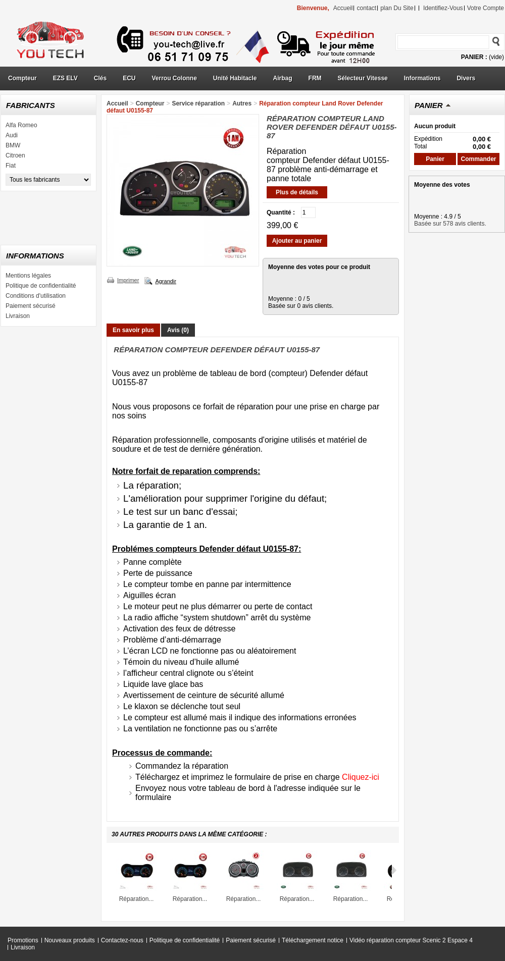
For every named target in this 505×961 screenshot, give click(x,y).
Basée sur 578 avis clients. (450, 223)
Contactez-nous (122, 940)
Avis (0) (178, 330)
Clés (100, 78)
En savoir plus (133, 330)
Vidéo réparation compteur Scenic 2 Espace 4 (411, 940)
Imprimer (128, 280)
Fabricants (30, 105)
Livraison (18, 315)
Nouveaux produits (69, 940)
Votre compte (485, 8)
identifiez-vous (443, 8)
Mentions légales (28, 275)
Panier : (474, 57)
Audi (12, 135)
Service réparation (198, 103)
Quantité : (281, 212)
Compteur (22, 78)
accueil (343, 8)
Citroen (15, 155)
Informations (422, 78)
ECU (129, 78)
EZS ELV (65, 78)
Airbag (282, 78)
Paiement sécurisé (31, 305)
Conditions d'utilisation (36, 295)
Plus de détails (297, 192)
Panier (429, 105)
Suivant (394, 870)
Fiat (11, 165)
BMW (13, 145)
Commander (478, 159)
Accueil (117, 103)
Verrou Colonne (174, 78)
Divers (466, 78)
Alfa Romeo (21, 125)
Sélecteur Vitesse (363, 78)
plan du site (396, 8)
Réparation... (136, 898)
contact (366, 8)
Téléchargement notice (312, 940)
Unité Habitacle (235, 78)
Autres (241, 103)
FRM (315, 78)
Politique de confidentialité (41, 285)
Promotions (23, 940)
